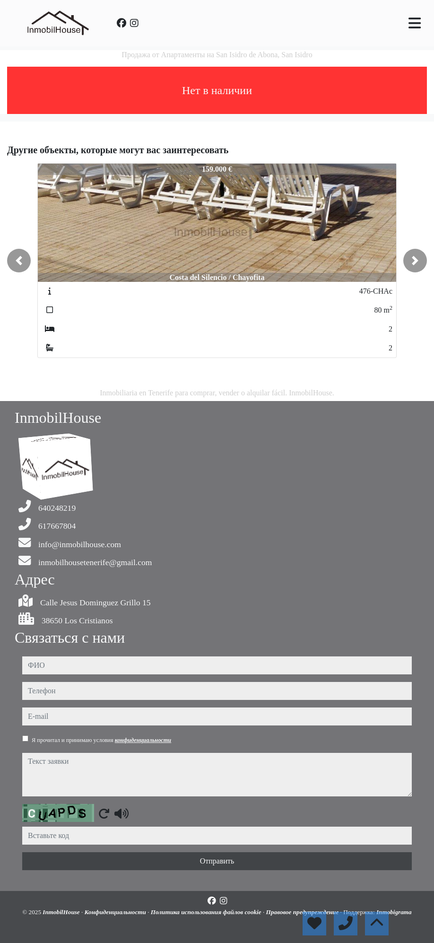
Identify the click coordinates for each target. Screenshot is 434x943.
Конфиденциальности (116, 912)
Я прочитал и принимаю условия (101, 740)
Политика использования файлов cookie (207, 912)
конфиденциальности (143, 740)
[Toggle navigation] (414, 23)
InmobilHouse (62, 912)
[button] (19, 260)
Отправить (217, 861)
